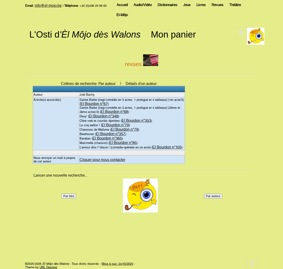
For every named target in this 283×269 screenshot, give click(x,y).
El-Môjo (122, 15)
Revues (217, 5)
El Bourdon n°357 (110, 134)
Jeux (187, 5)
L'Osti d (85, 34)
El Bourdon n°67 (94, 103)
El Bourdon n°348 (103, 116)
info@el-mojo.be (48, 5)
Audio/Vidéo (143, 5)
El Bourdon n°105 (167, 147)
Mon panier (173, 34)
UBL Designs (48, 267)
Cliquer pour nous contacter (102, 159)
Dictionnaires (167, 5)
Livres (201, 5)
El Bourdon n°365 (107, 138)
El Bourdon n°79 (115, 125)
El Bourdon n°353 (136, 120)
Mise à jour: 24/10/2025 (117, 264)
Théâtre (235, 5)
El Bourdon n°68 (114, 111)
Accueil (122, 5)
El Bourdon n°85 (123, 142)
